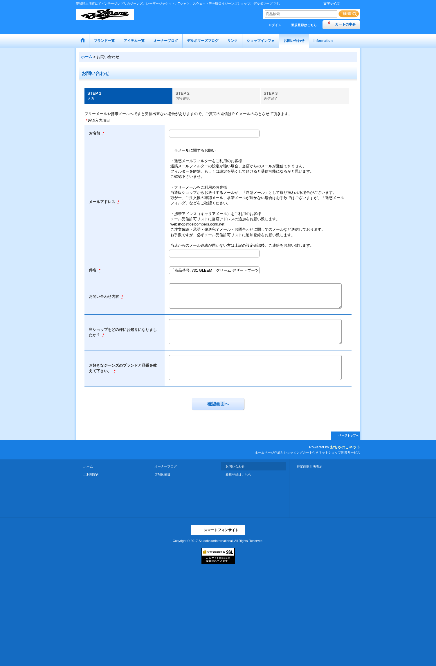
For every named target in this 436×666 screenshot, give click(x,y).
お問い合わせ (235, 466)
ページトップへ (348, 435)
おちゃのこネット (345, 447)
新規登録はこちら (304, 25)
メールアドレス (102, 202)
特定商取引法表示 (309, 466)
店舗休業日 (162, 474)
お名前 (95, 133)
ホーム (88, 466)
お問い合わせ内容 (104, 296)
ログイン (275, 25)
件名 (93, 270)
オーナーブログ (165, 466)
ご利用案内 (91, 474)
